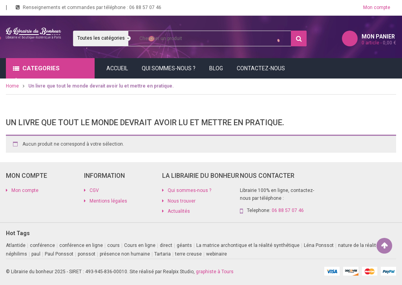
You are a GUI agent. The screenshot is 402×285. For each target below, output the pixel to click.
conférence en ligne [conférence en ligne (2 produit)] (81, 245)
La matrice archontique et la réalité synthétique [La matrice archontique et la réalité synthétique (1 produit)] (248, 245)
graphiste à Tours (215, 271)
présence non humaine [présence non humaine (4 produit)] (125, 254)
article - (379, 43)
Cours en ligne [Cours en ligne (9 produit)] (139, 245)
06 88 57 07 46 (145, 7)
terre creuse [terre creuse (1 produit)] (188, 254)
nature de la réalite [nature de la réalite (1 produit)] (358, 245)
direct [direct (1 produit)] (166, 245)
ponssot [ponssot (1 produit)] (86, 254)
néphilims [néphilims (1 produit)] (16, 254)
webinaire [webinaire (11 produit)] (216, 254)
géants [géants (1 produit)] (184, 245)
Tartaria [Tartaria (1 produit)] (162, 254)
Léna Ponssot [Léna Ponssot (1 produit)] (319, 245)
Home (12, 86)
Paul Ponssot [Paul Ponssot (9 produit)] (59, 254)
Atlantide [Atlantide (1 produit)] (16, 245)
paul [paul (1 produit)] (35, 254)
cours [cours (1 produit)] (113, 245)
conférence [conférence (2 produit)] (42, 245)
